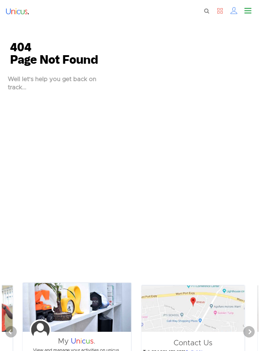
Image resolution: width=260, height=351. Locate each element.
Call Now (198, 348)
